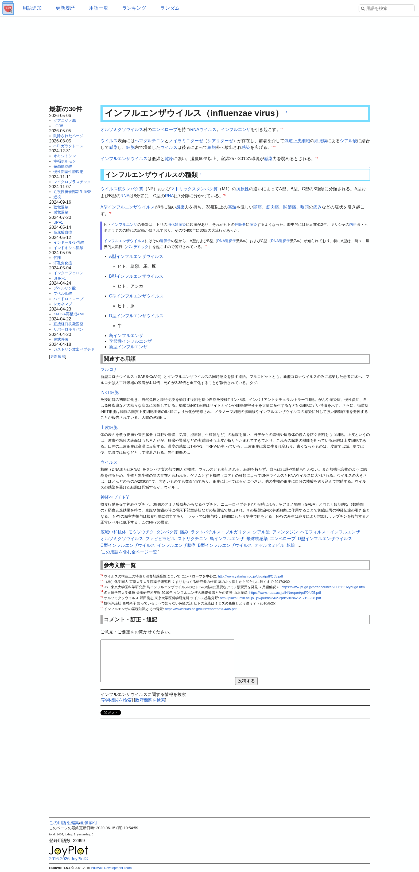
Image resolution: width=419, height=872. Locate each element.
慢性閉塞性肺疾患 (68, 171)
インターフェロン (68, 273)
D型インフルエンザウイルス (136, 315)
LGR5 (58, 126)
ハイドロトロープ (68, 299)
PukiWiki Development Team (111, 868)
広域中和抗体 (113, 532)
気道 (288, 140)
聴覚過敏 (60, 207)
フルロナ (109, 369)
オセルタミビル (269, 545)
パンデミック (137, 247)
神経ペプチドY (114, 497)
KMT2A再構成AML (69, 314)
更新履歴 (65, 8)
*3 (275, 146)
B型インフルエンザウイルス (136, 276)
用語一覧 (98, 8)
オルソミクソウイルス (121, 129)
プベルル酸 (62, 293)
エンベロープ (164, 129)
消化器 (173, 224)
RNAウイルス (203, 129)
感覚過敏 (60, 212)
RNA (125, 195)
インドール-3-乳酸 (68, 242)
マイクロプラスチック (72, 182)
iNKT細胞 (109, 392)
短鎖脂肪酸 (62, 166)
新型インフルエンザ (128, 346)
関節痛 (289, 207)
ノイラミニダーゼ (186, 140)
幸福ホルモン (64, 161)
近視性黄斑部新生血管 (72, 191)
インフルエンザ (236, 129)
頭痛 (257, 207)
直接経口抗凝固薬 (68, 324)
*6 (110, 212)
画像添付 (88, 822)
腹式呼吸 (60, 339)
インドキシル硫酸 (68, 248)
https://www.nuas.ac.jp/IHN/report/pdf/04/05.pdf (285, 593)
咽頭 (304, 207)
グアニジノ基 (64, 120)
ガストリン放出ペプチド (74, 349)
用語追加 (32, 8)
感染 (113, 147)
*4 (316, 157)
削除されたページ (68, 136)
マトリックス (183, 189)
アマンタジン (285, 532)
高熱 (232, 207)
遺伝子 (165, 241)
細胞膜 (320, 140)
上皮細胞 (301, 140)
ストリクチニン (193, 538)
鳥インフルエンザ (126, 335)
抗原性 (242, 189)
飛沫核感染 (257, 538)
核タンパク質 (130, 189)
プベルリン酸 (64, 288)
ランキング (134, 8)
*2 (272, 146)
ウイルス (109, 140)
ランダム (170, 8)
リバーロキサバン (68, 329)
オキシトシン (64, 156)
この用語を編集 (64, 822)
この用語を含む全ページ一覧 (129, 552)
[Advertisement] (209, 58)
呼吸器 (240, 224)
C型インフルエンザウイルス (136, 296)
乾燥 (169, 158)
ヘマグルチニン (150, 140)
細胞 (130, 147)
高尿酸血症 (62, 232)
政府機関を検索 (150, 700)
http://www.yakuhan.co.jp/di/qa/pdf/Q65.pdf (250, 576)
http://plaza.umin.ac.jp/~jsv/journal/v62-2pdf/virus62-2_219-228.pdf (270, 598)
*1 (282, 128)
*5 (224, 194)
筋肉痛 (272, 207)
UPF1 (58, 222)
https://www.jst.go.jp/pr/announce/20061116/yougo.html (323, 587)
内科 (353, 224)
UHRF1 (59, 278)
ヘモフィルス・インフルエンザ (330, 532)
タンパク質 (207, 189)
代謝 (57, 257)
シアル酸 (348, 140)
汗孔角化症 (62, 263)
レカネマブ (62, 304)
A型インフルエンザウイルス (127, 207)
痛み (317, 207)
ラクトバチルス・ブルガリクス (221, 532)
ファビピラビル (160, 538)
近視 (57, 197)
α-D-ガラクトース (68, 146)
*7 (206, 245)
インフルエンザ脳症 (176, 545)
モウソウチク (141, 532)
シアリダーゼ (220, 140)
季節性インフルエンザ (130, 341)
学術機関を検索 (116, 700)
